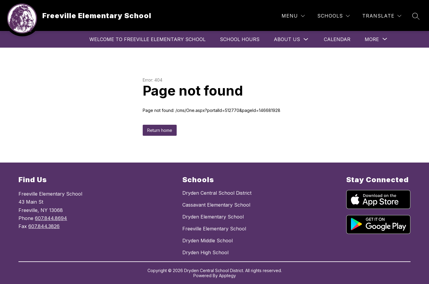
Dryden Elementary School (213, 217)
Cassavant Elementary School (216, 205)
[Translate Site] (382, 16)
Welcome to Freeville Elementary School (147, 39)
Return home (159, 130)
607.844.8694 (51, 218)
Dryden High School (205, 252)
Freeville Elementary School (214, 229)
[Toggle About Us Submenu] (306, 39)
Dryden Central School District (216, 193)
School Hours (239, 39)
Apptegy (227, 275)
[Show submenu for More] (372, 39)
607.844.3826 (44, 226)
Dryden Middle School (207, 241)
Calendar (337, 39)
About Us (287, 39)
